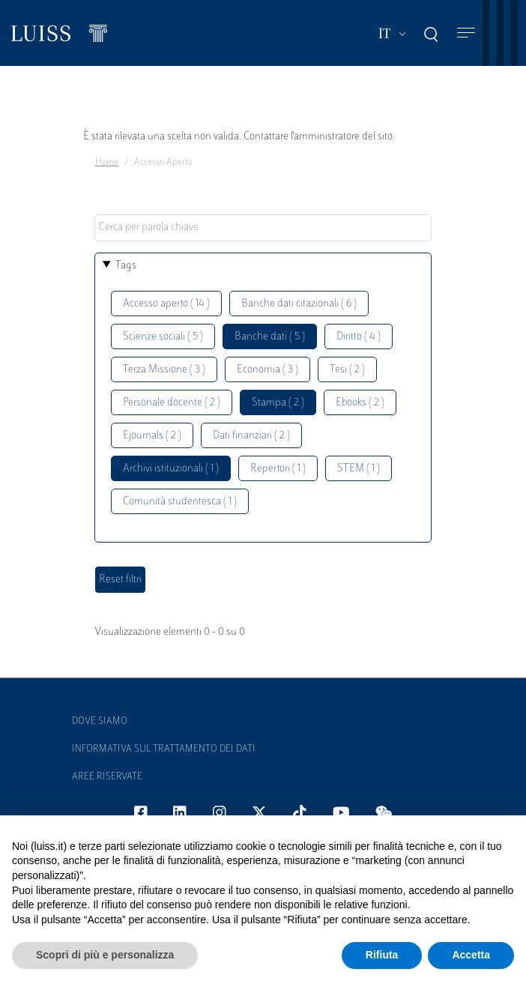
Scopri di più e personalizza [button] (105, 955)
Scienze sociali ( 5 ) (163, 336)
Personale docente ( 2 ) (171, 402)
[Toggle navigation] (466, 33)
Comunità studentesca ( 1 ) (180, 501)
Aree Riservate (107, 777)
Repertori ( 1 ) (278, 468)
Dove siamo (99, 721)
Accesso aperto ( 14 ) (166, 304)
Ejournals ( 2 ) (152, 435)
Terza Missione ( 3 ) (164, 369)
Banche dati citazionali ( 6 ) (299, 304)
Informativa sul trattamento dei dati (164, 749)
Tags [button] (125, 265)
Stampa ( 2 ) (278, 402)
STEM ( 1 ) (358, 468)
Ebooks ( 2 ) (360, 402)
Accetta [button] (471, 955)
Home (106, 162)
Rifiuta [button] (382, 955)
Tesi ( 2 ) (347, 369)
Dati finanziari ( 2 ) (251, 435)
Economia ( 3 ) (267, 369)
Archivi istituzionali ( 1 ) (171, 468)
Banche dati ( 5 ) (270, 336)
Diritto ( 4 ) (358, 336)
